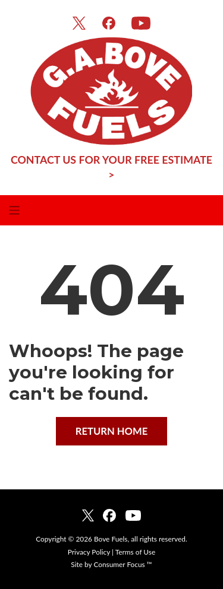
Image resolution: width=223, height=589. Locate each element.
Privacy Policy (89, 551)
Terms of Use (135, 551)
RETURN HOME (112, 431)
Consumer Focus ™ (122, 564)
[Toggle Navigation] (111, 210)
